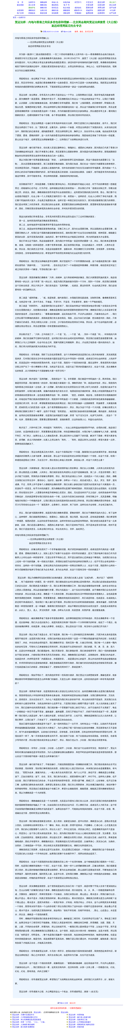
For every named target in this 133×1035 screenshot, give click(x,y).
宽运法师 (37, 1012)
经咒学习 (78, 2)
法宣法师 (101, 5)
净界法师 (101, 8)
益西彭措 (89, 13)
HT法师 (113, 10)
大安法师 (89, 5)
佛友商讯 (55, 5)
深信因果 (55, 13)
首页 (14, 17)
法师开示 (22, 17)
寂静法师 (101, 10)
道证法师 (101, 2)
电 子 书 (66, 5)
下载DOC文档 (66, 31)
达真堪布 (101, 13)
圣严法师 (112, 8)
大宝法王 (89, 2)
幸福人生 (55, 2)
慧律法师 (89, 8)
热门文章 (20, 13)
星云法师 (112, 5)
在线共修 (66, 2)
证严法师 (112, 13)
